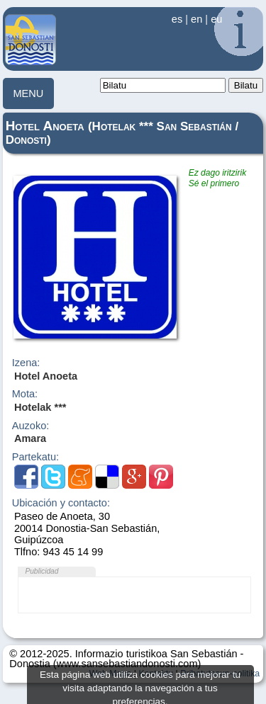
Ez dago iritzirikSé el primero (217, 178)
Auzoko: (31, 426)
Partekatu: (35, 457)
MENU (28, 93)
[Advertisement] (134, 595)
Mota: (25, 394)
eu (216, 19)
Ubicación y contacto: (61, 503)
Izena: (26, 363)
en (196, 19)
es (177, 19)
